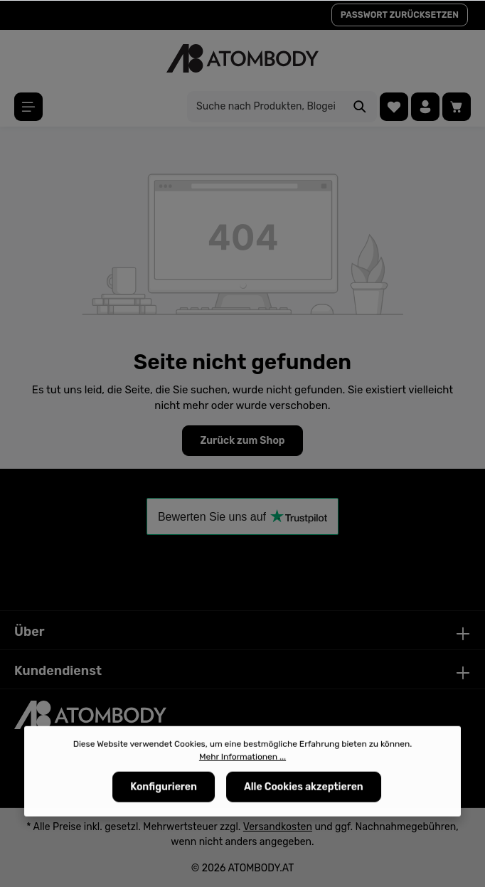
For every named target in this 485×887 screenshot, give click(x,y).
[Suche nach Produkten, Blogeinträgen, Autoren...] (265, 106)
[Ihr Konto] (425, 106)
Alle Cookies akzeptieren (303, 791)
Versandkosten (277, 827)
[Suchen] (360, 106)
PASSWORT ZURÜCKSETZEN (400, 15)
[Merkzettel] (394, 106)
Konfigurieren (163, 791)
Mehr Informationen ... (242, 760)
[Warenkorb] (456, 106)
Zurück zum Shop (242, 441)
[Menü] (28, 106)
